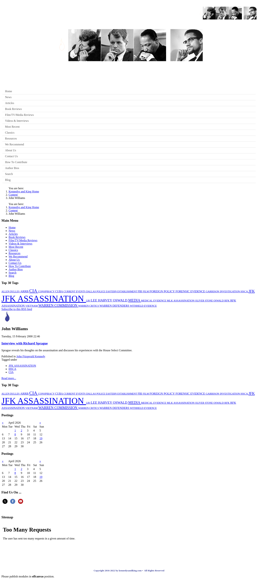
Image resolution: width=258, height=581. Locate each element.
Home (8, 91)
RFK (227, 300)
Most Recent (12, 126)
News (8, 97)
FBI (140, 291)
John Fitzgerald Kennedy (30, 356)
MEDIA (134, 300)
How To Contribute (16, 162)
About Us (10, 150)
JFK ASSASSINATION (43, 298)
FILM (146, 291)
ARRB (24, 291)
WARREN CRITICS (88, 306)
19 (40, 438)
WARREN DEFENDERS (114, 305)
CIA (33, 290)
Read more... (8, 378)
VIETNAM (31, 305)
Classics (9, 132)
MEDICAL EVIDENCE (154, 300)
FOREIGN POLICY (162, 291)
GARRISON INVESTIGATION (223, 291)
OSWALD (218, 300)
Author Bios (12, 168)
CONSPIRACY (46, 291)
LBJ (88, 300)
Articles (9, 103)
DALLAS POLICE (96, 291)
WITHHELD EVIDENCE (143, 305)
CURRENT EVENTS (74, 291)
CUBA (59, 291)
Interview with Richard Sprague (24, 343)
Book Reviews (13, 108)
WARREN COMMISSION (58, 305)
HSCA (245, 291)
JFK (252, 291)
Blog (8, 179)
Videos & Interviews (17, 120)
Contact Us (11, 156)
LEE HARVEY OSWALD (109, 300)
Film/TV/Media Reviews (19, 114)
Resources (11, 138)
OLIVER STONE (204, 300)
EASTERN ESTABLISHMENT (122, 291)
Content (13, 194)
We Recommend (14, 144)
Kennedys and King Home (24, 191)
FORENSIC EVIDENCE (191, 291)
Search (9, 173)
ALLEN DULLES (10, 291)
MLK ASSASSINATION (181, 300)
